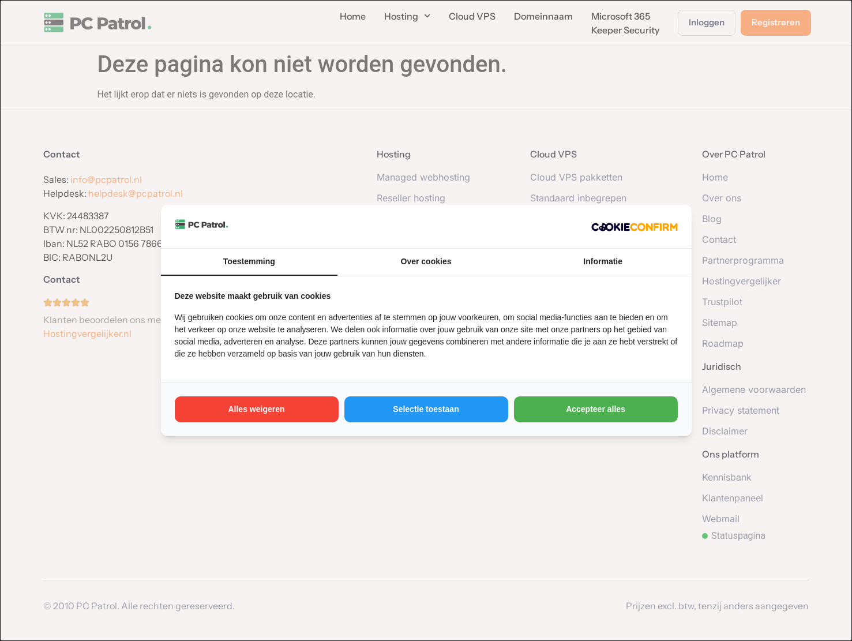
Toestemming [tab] (249, 261)
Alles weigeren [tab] (256, 409)
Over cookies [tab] (426, 261)
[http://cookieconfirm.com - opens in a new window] (634, 226)
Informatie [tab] (602, 261)
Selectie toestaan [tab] (426, 409)
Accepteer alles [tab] (595, 409)
